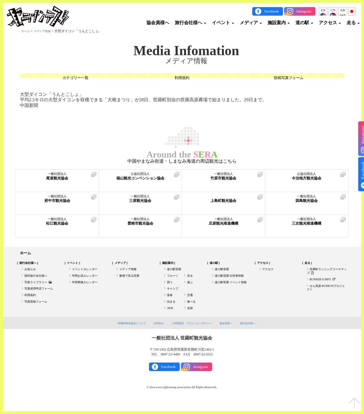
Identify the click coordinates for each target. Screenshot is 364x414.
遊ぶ (190, 288)
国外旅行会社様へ (38, 280)
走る (353, 22)
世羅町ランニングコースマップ (325, 274)
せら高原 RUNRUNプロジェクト (326, 294)
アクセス (330, 22)
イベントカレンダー (87, 272)
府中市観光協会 (57, 201)
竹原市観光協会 (223, 178)
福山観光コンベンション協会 (140, 178)
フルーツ (174, 280)
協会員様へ (157, 22)
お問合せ (154, 334)
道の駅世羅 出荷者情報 (232, 280)
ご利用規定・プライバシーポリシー (193, 334)
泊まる (172, 311)
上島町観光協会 (223, 201)
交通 (190, 303)
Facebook (271, 11)
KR (342, 10)
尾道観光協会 (57, 178)
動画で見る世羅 (131, 280)
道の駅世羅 (175, 272)
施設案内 (279, 22)
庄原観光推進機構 (223, 224)
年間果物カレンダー (87, 288)
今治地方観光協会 (307, 178)
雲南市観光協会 (140, 224)
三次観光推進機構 (307, 224)
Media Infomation (186, 50)
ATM (170, 319)
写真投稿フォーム (38, 311)
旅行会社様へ (190, 22)
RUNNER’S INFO (325, 284)
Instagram (303, 11)
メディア (251, 22)
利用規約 (182, 78)
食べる (192, 311)
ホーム (26, 31)
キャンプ (174, 295)
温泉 (170, 303)
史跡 (190, 319)
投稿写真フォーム (288, 78)
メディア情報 (45, 31)
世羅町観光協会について (123, 334)
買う (170, 288)
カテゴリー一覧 (75, 78)
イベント (223, 22)
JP (351, 10)
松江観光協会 (57, 224)
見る (190, 280)
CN (332, 10)
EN (323, 10)
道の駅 (304, 22)
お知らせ (31, 272)
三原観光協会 (140, 201)
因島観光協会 (307, 201)
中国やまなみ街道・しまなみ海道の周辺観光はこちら (182, 161)
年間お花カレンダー (87, 280)
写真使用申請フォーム (41, 295)
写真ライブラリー (40, 288)
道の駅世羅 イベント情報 (231, 290)
